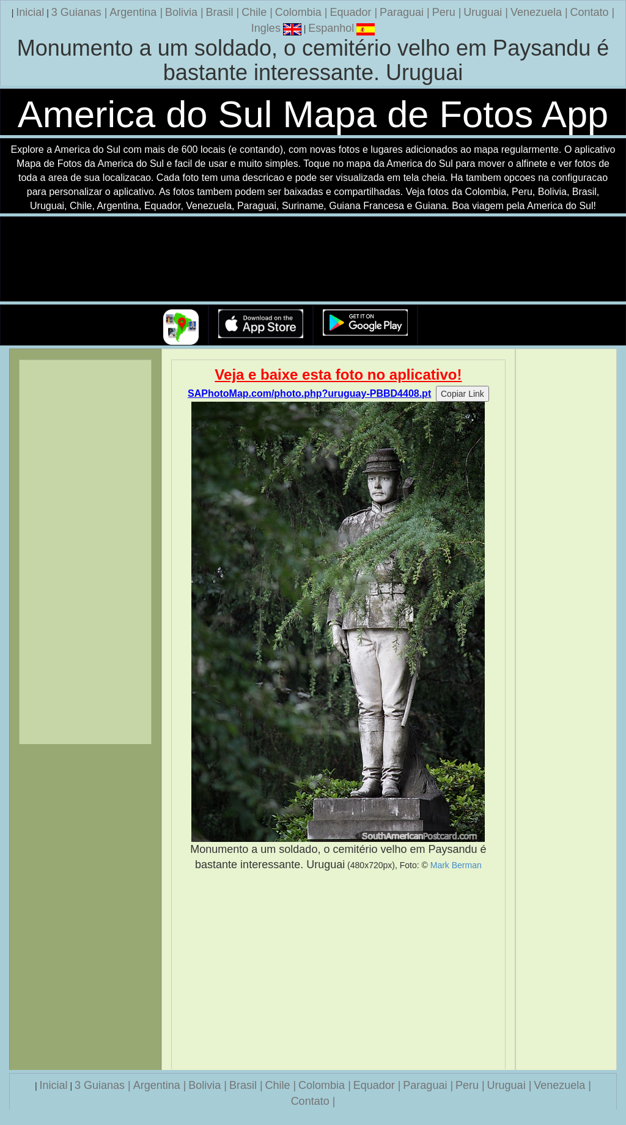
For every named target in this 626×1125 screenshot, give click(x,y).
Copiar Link (462, 394)
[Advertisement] (338, 971)
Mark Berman (456, 865)
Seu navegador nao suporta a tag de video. (313, 259)
